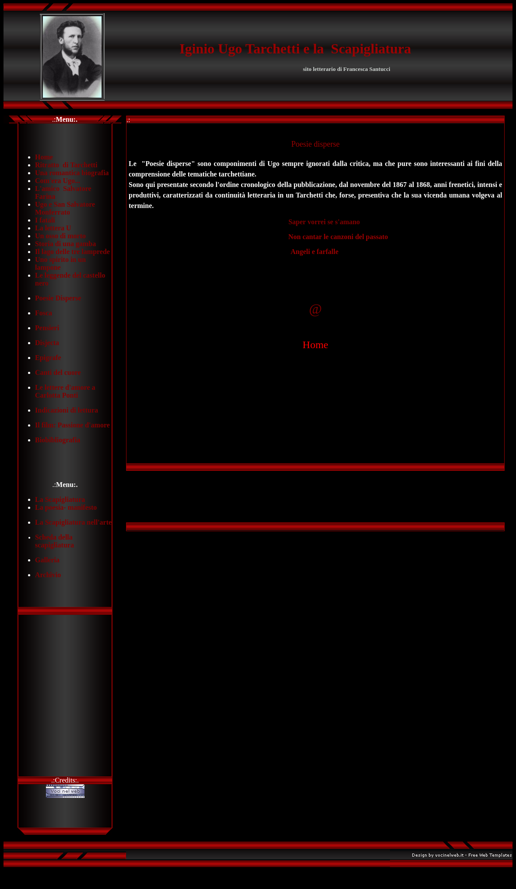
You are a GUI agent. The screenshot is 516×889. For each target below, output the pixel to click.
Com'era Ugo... (57, 180)
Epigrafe (48, 357)
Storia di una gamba (65, 243)
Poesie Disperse (58, 298)
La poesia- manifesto (66, 507)
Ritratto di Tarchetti (66, 165)
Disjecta (47, 342)
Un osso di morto (60, 236)
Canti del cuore (58, 372)
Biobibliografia (57, 440)
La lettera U (53, 228)
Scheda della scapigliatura (54, 541)
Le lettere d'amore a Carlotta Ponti (65, 391)
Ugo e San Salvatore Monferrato (65, 208)
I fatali (45, 220)
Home (44, 157)
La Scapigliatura (60, 499)
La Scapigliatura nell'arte (73, 522)
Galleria (47, 560)
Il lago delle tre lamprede (72, 251)
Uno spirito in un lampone (60, 263)
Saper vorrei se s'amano (324, 222)
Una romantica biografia (72, 172)
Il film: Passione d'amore (72, 425)
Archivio (48, 575)
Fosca (43, 313)
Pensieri (47, 328)
